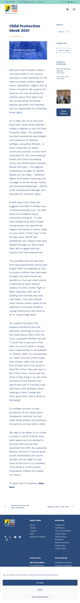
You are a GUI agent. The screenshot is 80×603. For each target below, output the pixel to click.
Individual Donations (63, 563)
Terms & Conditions (63, 531)
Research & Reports (38, 537)
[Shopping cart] (66, 9)
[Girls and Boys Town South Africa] (11, 9)
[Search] (63, 31)
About (32, 525)
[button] (62, 2)
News (32, 534)
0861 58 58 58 (10, 2)
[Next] (61, 507)
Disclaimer (59, 540)
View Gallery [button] (63, 112)
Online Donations (62, 543)
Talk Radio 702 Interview (62, 78)
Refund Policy (60, 537)
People (33, 528)
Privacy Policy (60, 534)
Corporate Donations (63, 566)
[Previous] (19, 506)
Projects (33, 531)
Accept (40, 583)
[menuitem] (62, 2)
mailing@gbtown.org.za (27, 2)
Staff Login (41, 2)
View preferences (40, 597)
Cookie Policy (60, 548)
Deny (40, 590)
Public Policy (60, 546)
